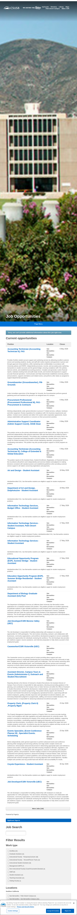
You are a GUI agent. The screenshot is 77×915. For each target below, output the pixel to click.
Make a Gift (65, 8)
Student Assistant (16, 875)
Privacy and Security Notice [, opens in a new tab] (25, 909)
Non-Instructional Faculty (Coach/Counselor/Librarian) (27, 869)
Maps (67, 7)
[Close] (74, 906)
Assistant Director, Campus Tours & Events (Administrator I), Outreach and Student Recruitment (24, 674)
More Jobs (38, 808)
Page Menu (38, 324)
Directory (54, 7)
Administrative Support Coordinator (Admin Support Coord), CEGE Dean (24, 422)
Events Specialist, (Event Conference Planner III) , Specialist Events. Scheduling (25, 733)
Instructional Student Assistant (20, 863)
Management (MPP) (17, 866)
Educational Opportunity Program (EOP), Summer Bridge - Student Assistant (23, 561)
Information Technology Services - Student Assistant (23, 542)
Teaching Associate (17, 878)
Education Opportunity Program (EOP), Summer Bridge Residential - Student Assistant (24, 578)
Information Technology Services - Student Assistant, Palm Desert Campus (23, 525)
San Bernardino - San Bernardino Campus (24, 899)
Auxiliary (13, 851)
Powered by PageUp (12, 814)
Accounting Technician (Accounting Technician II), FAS (24, 350)
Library (61, 7)
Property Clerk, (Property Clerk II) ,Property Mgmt (23, 704)
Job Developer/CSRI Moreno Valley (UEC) (24, 622)
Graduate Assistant (17, 854)
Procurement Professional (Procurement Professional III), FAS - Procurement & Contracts (24, 402)
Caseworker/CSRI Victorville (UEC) (23, 646)
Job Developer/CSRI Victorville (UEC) (25, 782)
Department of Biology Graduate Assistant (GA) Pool (22, 594)
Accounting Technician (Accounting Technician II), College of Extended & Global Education (25, 451)
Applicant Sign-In (14, 820)
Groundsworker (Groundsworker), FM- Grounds (23, 383)
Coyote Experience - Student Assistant (21, 765)
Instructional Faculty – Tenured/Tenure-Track (25, 860)
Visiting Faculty (15, 881)
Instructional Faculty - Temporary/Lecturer (24, 857)
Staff (12, 872)
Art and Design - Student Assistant (23, 470)
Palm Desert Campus (53, 8)
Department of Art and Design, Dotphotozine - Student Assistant (23, 489)
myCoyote (45, 7)
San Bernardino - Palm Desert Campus (23, 896)
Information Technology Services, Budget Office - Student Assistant (23, 507)
